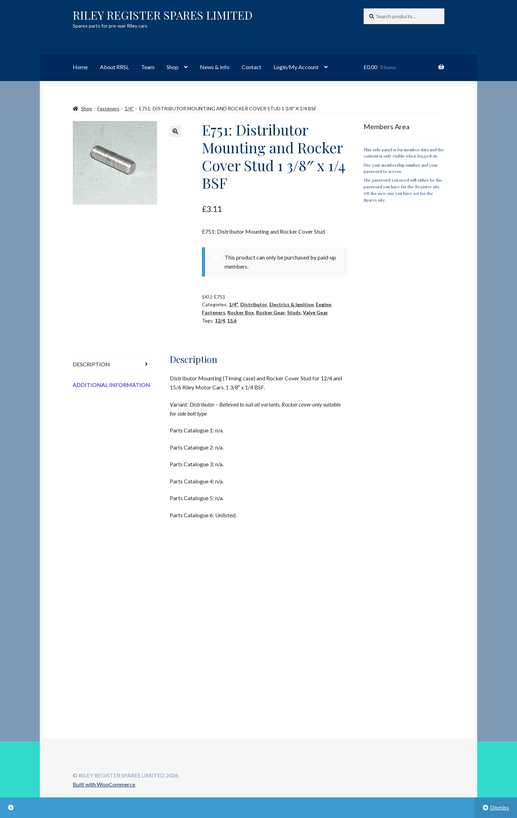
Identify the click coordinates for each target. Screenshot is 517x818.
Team (147, 67)
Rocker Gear (270, 312)
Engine (323, 304)
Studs (294, 312)
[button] (175, 131)
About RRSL (114, 67)
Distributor (253, 304)
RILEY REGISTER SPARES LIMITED (163, 14)
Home (80, 67)
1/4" (129, 108)
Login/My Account (296, 67)
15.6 (231, 320)
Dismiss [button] (499, 807)
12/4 (220, 320)
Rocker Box (240, 312)
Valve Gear (315, 312)
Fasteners (108, 108)
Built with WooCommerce (104, 784)
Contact (251, 67)
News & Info (215, 67)
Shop (173, 67)
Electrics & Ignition (291, 304)
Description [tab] (91, 364)
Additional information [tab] (111, 384)
